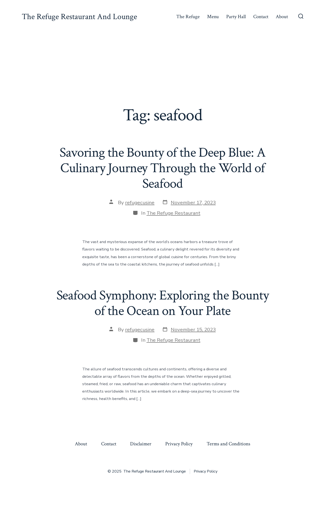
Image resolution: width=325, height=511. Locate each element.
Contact (260, 16)
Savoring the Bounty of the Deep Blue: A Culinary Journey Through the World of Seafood (162, 168)
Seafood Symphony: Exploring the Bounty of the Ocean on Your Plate (162, 303)
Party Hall (236, 16)
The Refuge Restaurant (173, 213)
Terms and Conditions (228, 444)
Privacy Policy (179, 444)
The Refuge (188, 16)
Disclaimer (140, 444)
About (282, 16)
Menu (213, 16)
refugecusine (139, 202)
